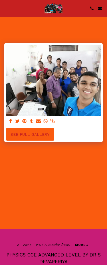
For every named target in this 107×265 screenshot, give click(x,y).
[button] (6, 8)
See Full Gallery (30, 134)
